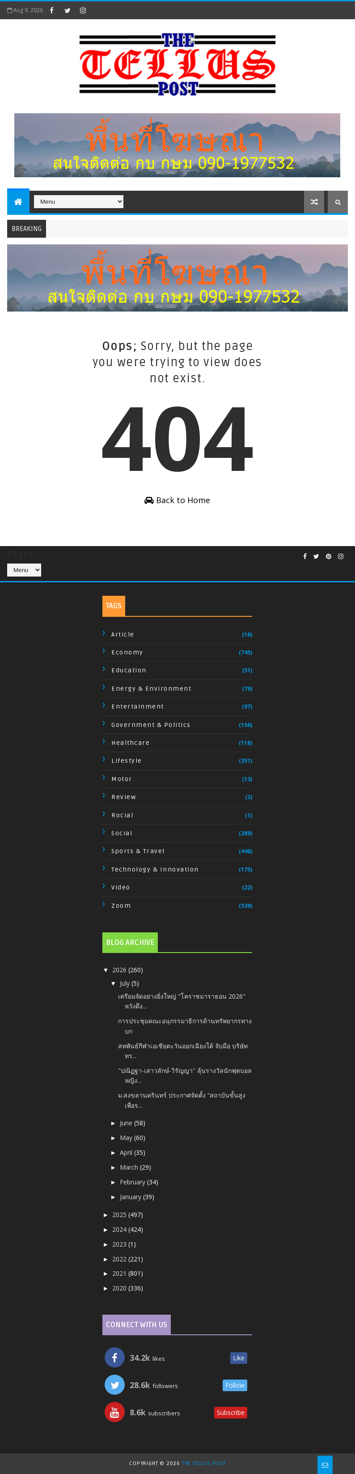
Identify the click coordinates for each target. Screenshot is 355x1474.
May (127, 1137)
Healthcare (130, 743)
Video (121, 887)
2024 (120, 1229)
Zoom (121, 906)
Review (123, 797)
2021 (120, 1273)
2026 (120, 970)
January (131, 1196)
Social (121, 833)
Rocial (122, 815)
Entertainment (137, 706)
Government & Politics (151, 725)
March (130, 1167)
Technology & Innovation (155, 869)
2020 (120, 1288)
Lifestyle (126, 761)
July (125, 983)
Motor (121, 779)
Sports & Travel (138, 851)
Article (123, 634)
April (127, 1152)
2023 (120, 1244)
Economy (127, 652)
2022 (120, 1259)
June (127, 1123)
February (133, 1182)
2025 (120, 1214)
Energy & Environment (151, 688)
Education (129, 670)
